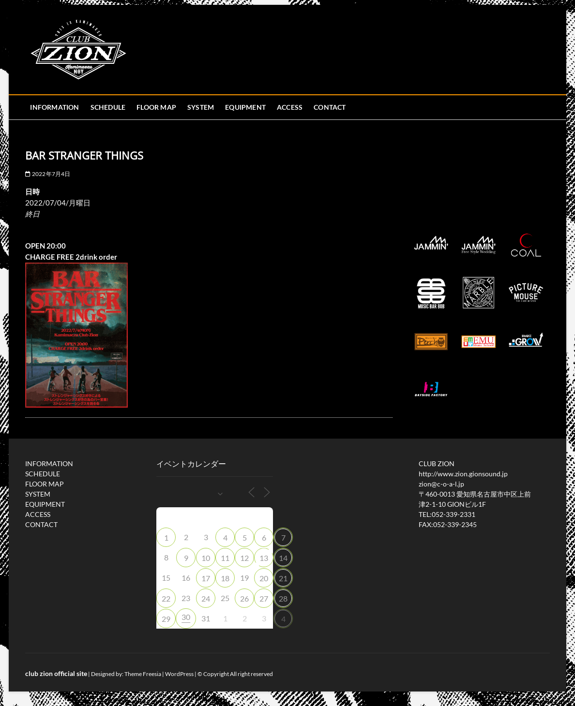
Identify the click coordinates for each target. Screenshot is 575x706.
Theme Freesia (142, 673)
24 (205, 598)
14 (283, 557)
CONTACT (330, 107)
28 (283, 598)
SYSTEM (200, 107)
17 (205, 578)
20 (263, 578)
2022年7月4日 (47, 173)
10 (205, 557)
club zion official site (56, 673)
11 (225, 557)
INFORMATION (54, 107)
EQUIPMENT (245, 107)
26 (244, 598)
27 (263, 598)
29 (166, 618)
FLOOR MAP (156, 107)
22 (166, 598)
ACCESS (290, 107)
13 (263, 557)
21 (283, 578)
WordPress (179, 673)
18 (225, 578)
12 (244, 557)
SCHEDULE (108, 107)
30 (186, 616)
